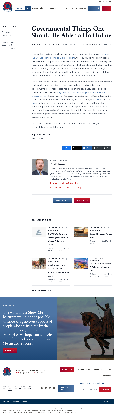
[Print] (106, 148)
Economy (5, 39)
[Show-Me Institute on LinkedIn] (106, 1)
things (35, 103)
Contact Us (93, 8)
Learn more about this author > (65, 183)
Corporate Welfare (9, 49)
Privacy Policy (106, 401)
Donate (106, 8)
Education (6, 32)
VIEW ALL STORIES (41, 290)
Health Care (6, 36)
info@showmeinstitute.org (64, 410)
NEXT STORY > (82, 200)
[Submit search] (28, 8)
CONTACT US (66, 388)
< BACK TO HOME (62, 200)
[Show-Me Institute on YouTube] (110, 1)
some (100, 99)
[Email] (97, 148)
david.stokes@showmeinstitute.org (65, 188)
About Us (82, 8)
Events (74, 8)
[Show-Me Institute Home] (8, 6)
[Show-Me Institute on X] (103, 1)
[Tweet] (77, 148)
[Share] (66, 148)
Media (65, 8)
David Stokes (91, 44)
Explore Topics (39, 8)
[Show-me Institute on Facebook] (100, 1)
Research (54, 8)
